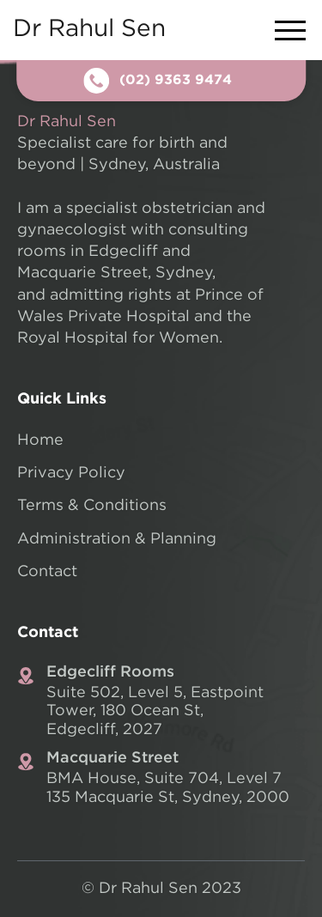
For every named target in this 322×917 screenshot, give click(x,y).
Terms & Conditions (92, 506)
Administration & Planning (116, 539)
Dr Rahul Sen (89, 29)
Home (40, 440)
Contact (47, 572)
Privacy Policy (71, 473)
